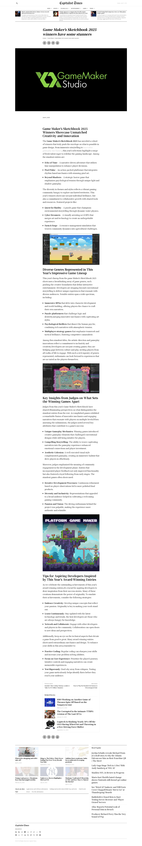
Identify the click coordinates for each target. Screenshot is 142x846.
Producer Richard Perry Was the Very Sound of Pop (109, 815)
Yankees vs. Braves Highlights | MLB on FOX (51, 779)
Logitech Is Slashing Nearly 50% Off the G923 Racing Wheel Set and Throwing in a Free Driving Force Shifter (76, 724)
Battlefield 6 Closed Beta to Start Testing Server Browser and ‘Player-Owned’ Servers (108, 800)
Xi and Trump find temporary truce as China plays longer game (111, 12)
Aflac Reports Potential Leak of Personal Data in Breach (106, 808)
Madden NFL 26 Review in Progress (108, 772)
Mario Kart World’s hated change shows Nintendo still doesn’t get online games (109, 780)
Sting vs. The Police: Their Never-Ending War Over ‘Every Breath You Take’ (52, 760)
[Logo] (71, 3)
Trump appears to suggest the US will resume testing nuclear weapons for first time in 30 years (73, 12)
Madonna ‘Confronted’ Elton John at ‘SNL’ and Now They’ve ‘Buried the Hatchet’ (76, 780)
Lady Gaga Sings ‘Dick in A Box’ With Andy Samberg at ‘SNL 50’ (108, 766)
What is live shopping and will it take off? (26, 759)
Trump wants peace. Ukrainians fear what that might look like (26, 779)
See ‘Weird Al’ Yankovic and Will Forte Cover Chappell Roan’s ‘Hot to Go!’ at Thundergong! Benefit (109, 790)
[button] (17, 3)
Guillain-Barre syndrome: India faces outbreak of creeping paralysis (76, 760)
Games (44, 38)
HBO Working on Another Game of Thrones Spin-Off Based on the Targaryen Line (73, 702)
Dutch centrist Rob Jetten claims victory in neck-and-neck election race (35, 12)
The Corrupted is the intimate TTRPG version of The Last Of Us (75, 712)
